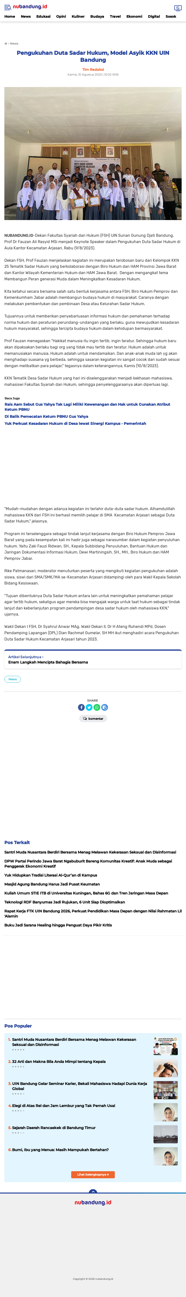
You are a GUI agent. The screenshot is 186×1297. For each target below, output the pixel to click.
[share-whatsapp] (96, 707)
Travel (115, 16)
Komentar (93, 718)
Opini (61, 16)
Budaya (97, 16)
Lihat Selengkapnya (93, 1174)
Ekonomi (134, 16)
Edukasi (43, 16)
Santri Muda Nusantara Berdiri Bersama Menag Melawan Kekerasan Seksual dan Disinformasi (74, 1042)
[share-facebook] (81, 707)
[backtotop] (93, 1193)
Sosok (171, 16)
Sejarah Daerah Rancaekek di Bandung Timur (53, 1127)
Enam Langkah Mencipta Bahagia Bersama (48, 662)
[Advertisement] (93, 28)
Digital (154, 16)
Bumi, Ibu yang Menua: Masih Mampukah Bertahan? (60, 1149)
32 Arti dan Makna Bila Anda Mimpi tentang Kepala (59, 1061)
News (26, 16)
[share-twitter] (89, 707)
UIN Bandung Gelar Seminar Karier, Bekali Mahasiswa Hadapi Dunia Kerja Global (79, 1086)
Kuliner (78, 16)
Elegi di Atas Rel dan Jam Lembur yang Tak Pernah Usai (63, 1105)
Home (9, 16)
